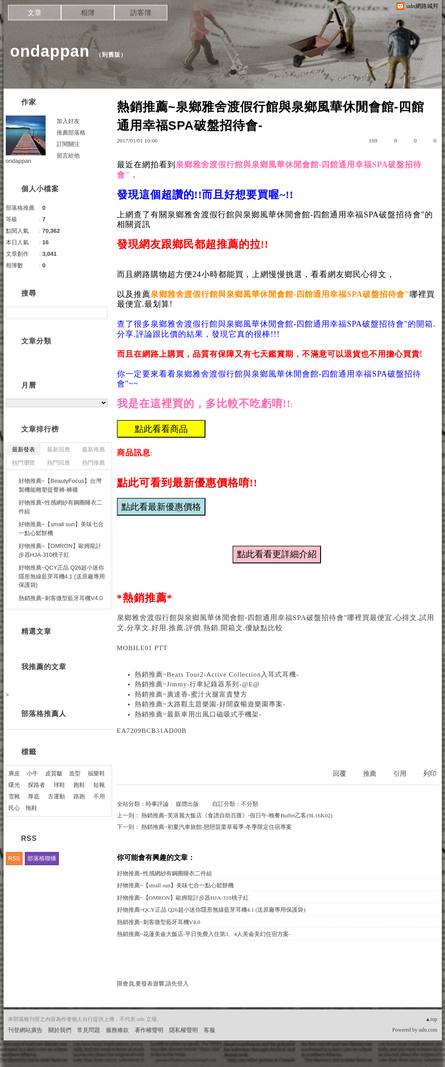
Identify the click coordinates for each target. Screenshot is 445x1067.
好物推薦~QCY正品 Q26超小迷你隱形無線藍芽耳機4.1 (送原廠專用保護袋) (211, 909)
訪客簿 (140, 12)
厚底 (33, 796)
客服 (209, 1030)
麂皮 (14, 773)
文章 (34, 12)
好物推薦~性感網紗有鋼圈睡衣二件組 (164, 873)
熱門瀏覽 (23, 462)
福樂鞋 (96, 773)
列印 (430, 773)
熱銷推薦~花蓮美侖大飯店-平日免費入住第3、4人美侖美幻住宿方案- (204, 934)
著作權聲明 (149, 1030)
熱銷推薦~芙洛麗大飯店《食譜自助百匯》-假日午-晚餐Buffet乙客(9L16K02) (237, 815)
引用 (399, 773)
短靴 (99, 785)
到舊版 (111, 54)
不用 (99, 796)
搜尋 (100, 313)
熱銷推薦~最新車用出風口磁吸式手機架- (198, 714)
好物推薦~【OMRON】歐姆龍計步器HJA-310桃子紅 (183, 897)
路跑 (79, 796)
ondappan (50, 51)
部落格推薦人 (43, 713)
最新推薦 (93, 449)
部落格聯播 (41, 858)
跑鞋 (79, 785)
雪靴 (14, 796)
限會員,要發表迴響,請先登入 (153, 983)
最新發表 (23, 449)
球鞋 (59, 785)
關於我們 (59, 1030)
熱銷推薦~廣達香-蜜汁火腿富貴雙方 (191, 694)
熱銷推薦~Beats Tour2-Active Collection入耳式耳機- (217, 674)
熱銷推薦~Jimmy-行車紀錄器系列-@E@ (197, 684)
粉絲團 (16, 1060)
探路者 (36, 785)
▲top (431, 1019)
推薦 (369, 773)
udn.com (428, 1030)
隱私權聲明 (183, 1030)
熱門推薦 (93, 462)
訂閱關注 (68, 144)
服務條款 (117, 1030)
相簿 (88, 12)
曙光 (14, 785)
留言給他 (68, 155)
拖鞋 (31, 808)
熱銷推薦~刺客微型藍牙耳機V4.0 (159, 922)
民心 (14, 808)
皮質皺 (53, 773)
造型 (75, 773)
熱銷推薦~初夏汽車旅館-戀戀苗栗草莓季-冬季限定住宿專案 (216, 827)
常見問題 (88, 1030)
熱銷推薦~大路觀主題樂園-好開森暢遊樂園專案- (210, 704)
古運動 (56, 796)
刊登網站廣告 (25, 1030)
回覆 (339, 773)
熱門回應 (58, 462)
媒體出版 (187, 804)
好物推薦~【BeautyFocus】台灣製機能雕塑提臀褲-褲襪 (60, 485)
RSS (14, 858)
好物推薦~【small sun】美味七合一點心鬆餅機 (175, 885)
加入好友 (68, 121)
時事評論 (157, 804)
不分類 (249, 804)
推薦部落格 (71, 132)
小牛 (32, 773)
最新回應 (58, 449)
